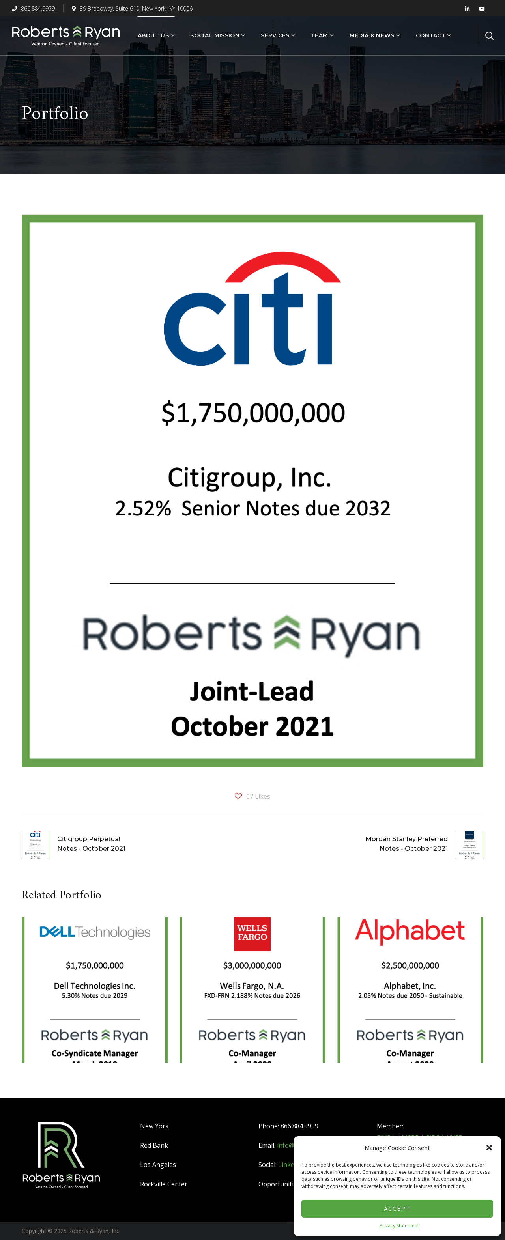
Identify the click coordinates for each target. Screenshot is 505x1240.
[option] (95, 996)
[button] (489, 1148)
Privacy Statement (399, 1225)
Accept (397, 1208)
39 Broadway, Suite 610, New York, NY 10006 (132, 8)
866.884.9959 (33, 8)
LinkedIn (291, 1164)
